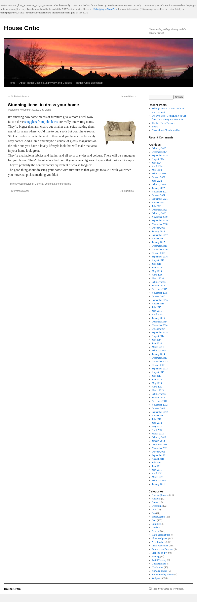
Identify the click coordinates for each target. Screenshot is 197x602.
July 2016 (156, 263)
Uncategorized (159, 563)
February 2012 (159, 437)
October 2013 (158, 365)
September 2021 (160, 198)
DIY (154, 509)
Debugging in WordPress (105, 9)
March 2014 (158, 347)
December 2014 (159, 321)
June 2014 (157, 343)
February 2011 (159, 480)
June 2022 (157, 180)
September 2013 (160, 368)
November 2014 (160, 325)
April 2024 (157, 166)
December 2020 (159, 209)
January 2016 (158, 285)
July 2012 (156, 419)
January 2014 (158, 354)
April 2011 (157, 473)
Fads (154, 520)
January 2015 (158, 318)
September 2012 (160, 412)
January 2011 (158, 484)
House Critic (22, 28)
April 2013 (157, 386)
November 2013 (160, 361)
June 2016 (157, 267)
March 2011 (158, 477)
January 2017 (158, 242)
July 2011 (156, 462)
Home (11, 82)
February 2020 (159, 213)
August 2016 (158, 260)
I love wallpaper (160, 538)
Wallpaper (157, 578)
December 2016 (159, 245)
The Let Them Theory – (163, 123)
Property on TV (159, 552)
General (39, 183)
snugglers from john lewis (41, 121)
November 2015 (160, 292)
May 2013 (157, 383)
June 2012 (157, 422)
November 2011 (159, 448)
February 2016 (159, 282)
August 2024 (158, 159)
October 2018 (158, 227)
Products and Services (162, 549)
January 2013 (158, 397)
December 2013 (159, 357)
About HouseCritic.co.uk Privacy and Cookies (45, 82)
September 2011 (160, 455)
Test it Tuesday (159, 560)
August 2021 (158, 202)
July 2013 (156, 375)
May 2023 (157, 170)
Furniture (156, 524)
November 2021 (160, 191)
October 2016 (158, 253)
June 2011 (157, 466)
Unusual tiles (128, 96)
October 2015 (158, 296)
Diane (48, 109)
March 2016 (158, 278)
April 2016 (157, 274)
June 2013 (157, 379)
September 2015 (160, 300)
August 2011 (158, 459)
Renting (156, 556)
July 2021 (156, 206)
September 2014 (160, 332)
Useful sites (157, 567)
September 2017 (160, 235)
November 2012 (160, 404)
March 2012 (158, 433)
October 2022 (158, 177)
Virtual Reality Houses (163, 574)
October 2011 (158, 451)
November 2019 (160, 217)
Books (155, 126)
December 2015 (159, 289)
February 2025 (159, 148)
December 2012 (159, 401)
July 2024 (156, 162)
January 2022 (158, 188)
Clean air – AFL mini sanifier (166, 130)
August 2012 (158, 415)
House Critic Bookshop (89, 82)
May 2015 (157, 310)
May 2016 (157, 271)
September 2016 (160, 256)
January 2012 (158, 440)
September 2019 (160, 220)
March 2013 (158, 390)
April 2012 (157, 430)
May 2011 (157, 469)
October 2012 (158, 408)
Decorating (157, 505)
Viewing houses (159, 570)
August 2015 (158, 303)
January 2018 (158, 231)
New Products (159, 542)
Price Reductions (160, 545)
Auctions (156, 498)
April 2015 (157, 314)
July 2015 (156, 307)
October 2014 (158, 328)
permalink (65, 183)
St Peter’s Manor (18, 96)
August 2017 (158, 238)
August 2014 (158, 336)
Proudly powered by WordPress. (168, 588)
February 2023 (159, 173)
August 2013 (158, 372)
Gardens (156, 527)
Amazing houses (160, 495)
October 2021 (158, 195)
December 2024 (159, 151)
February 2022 (159, 184)
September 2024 (160, 155)
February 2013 (159, 394)
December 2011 (159, 444)
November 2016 (160, 249)
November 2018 (160, 224)
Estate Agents (158, 516)
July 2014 (156, 339)
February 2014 (159, 350)
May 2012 (157, 426)
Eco (154, 513)
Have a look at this (161, 534)
